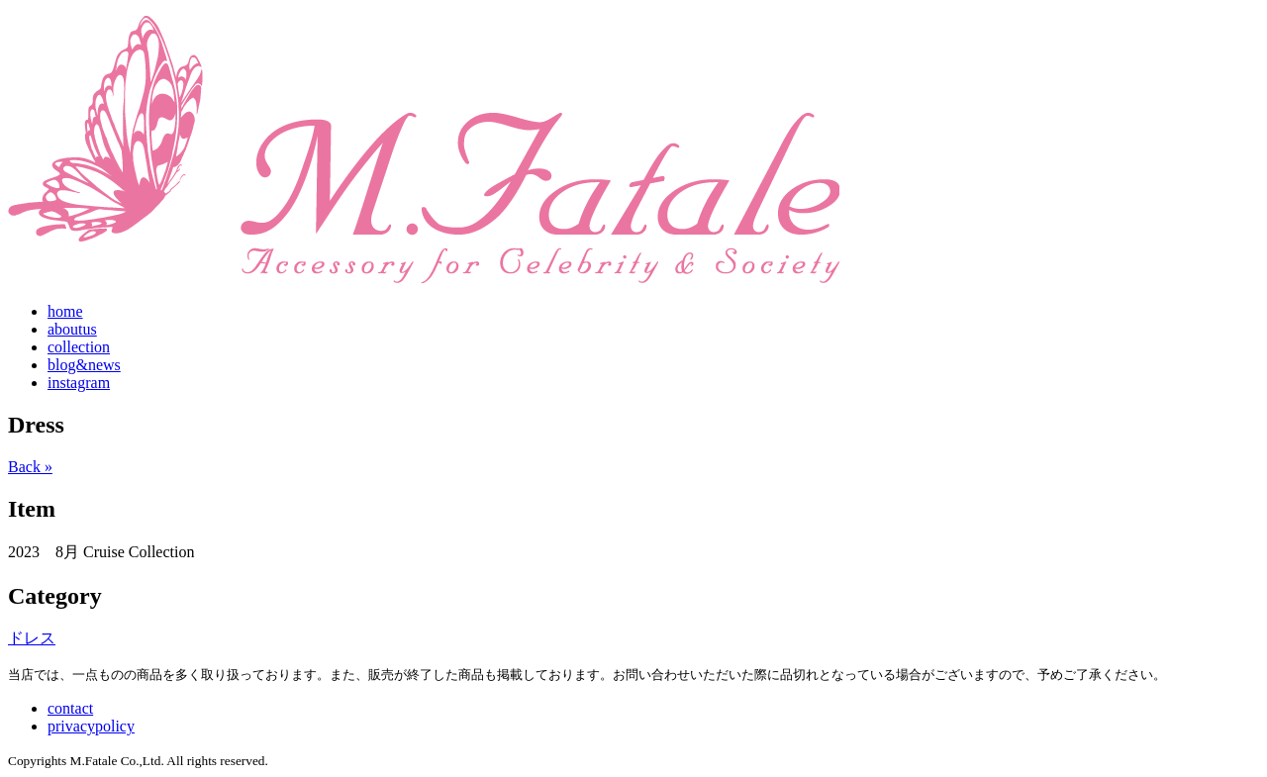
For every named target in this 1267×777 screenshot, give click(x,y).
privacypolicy (91, 726)
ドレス (31, 638)
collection (79, 347)
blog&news (84, 364)
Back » (30, 466)
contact (70, 708)
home (65, 311)
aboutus (72, 329)
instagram (79, 382)
